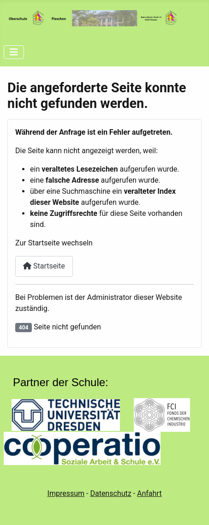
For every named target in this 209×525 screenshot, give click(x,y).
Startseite (44, 266)
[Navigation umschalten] (14, 52)
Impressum (66, 493)
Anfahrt (149, 493)
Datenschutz (110, 493)
